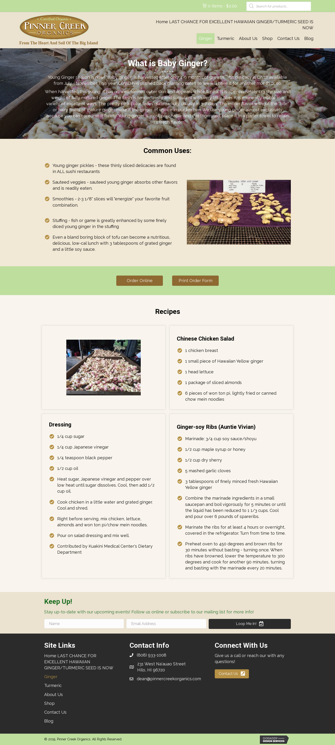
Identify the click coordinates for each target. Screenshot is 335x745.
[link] (232, 24)
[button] (139, 281)
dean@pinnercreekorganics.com (169, 678)
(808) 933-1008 (151, 655)
